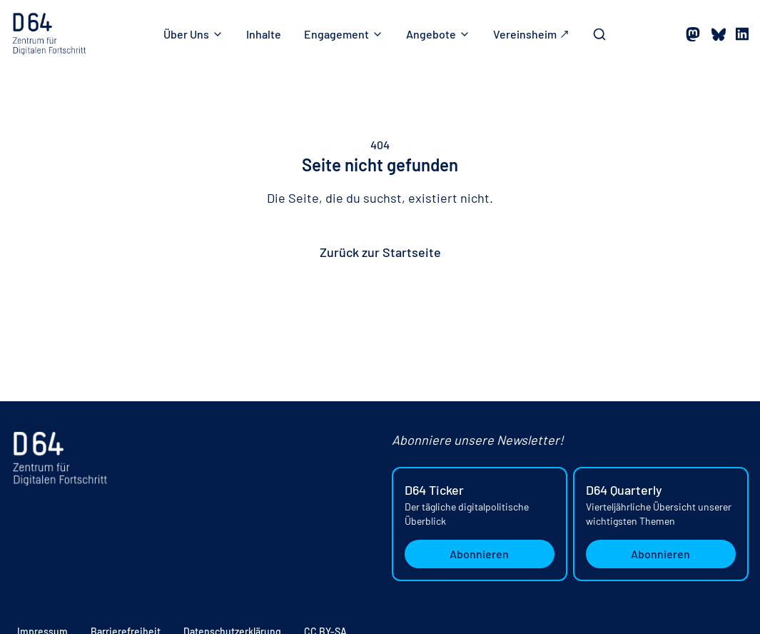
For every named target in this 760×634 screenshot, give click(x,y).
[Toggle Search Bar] (599, 34)
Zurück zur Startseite (380, 252)
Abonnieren (479, 553)
